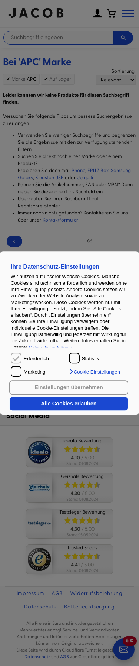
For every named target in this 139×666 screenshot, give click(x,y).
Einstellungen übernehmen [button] (68, 388)
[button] (94, 372)
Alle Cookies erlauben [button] (68, 404)
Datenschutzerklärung (50, 347)
